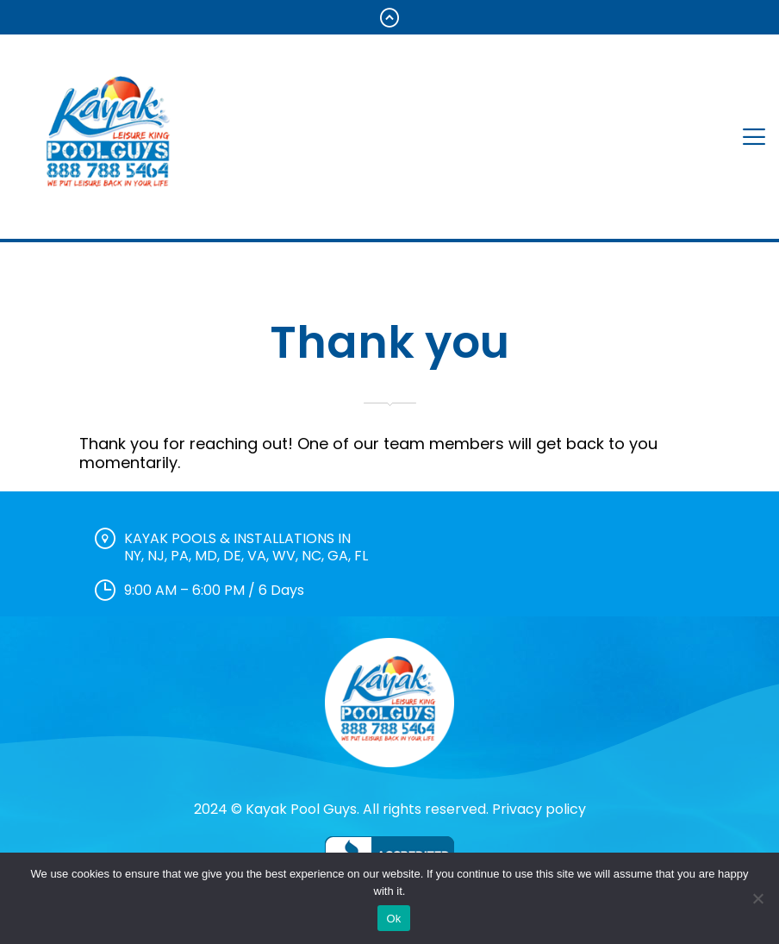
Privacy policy (539, 809)
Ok (393, 918)
